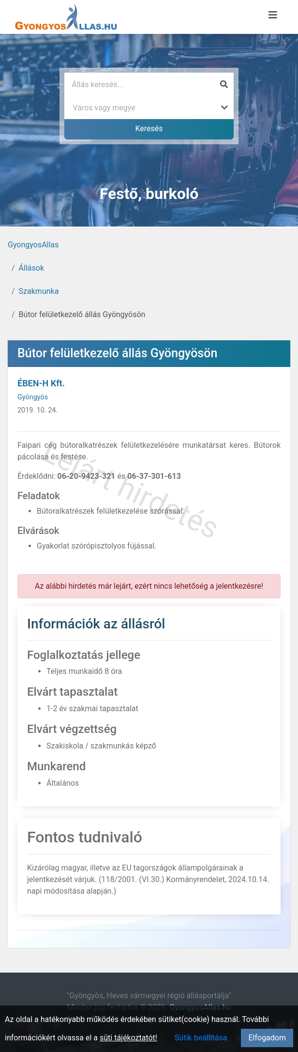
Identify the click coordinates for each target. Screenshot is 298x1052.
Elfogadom (267, 1037)
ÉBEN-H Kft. (41, 383)
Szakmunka (39, 291)
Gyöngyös (32, 397)
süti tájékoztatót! (128, 1037)
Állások (31, 268)
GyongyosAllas (33, 244)
